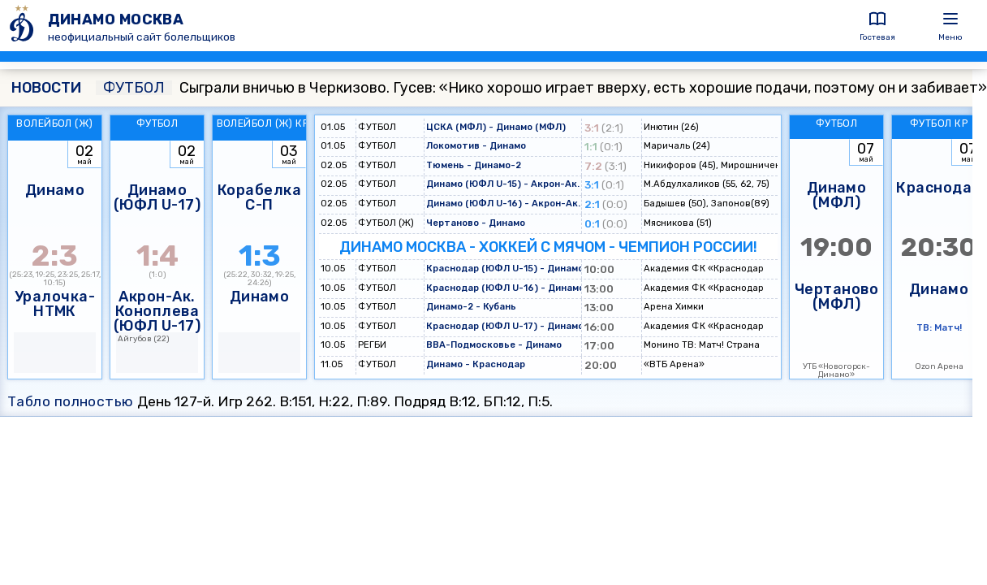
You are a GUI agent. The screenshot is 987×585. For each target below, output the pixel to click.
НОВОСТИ (46, 87)
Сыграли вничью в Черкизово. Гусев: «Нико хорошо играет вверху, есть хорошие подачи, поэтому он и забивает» (541, 87)
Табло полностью (70, 401)
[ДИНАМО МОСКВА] (24, 25)
